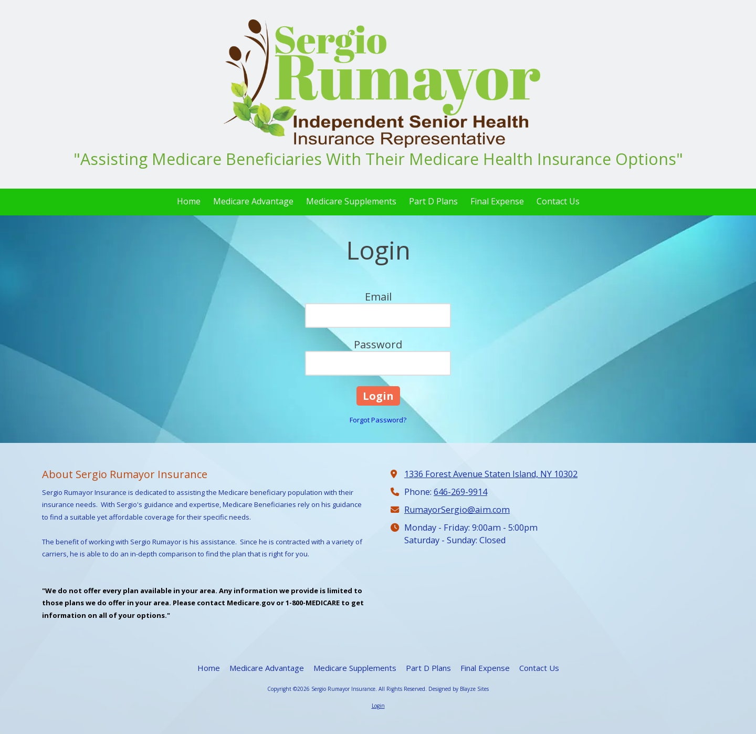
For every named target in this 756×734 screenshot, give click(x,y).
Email (378, 297)
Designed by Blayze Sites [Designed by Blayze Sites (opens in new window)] (458, 688)
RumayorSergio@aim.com (457, 509)
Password (378, 344)
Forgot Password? (378, 420)
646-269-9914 (460, 492)
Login (378, 705)
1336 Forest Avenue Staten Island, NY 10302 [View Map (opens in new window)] (491, 474)
